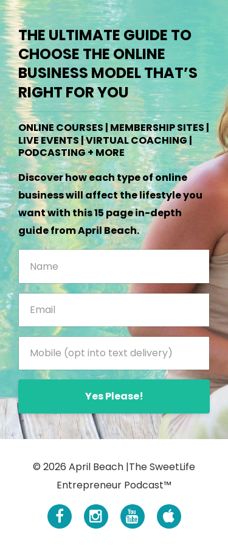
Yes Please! (114, 396)
